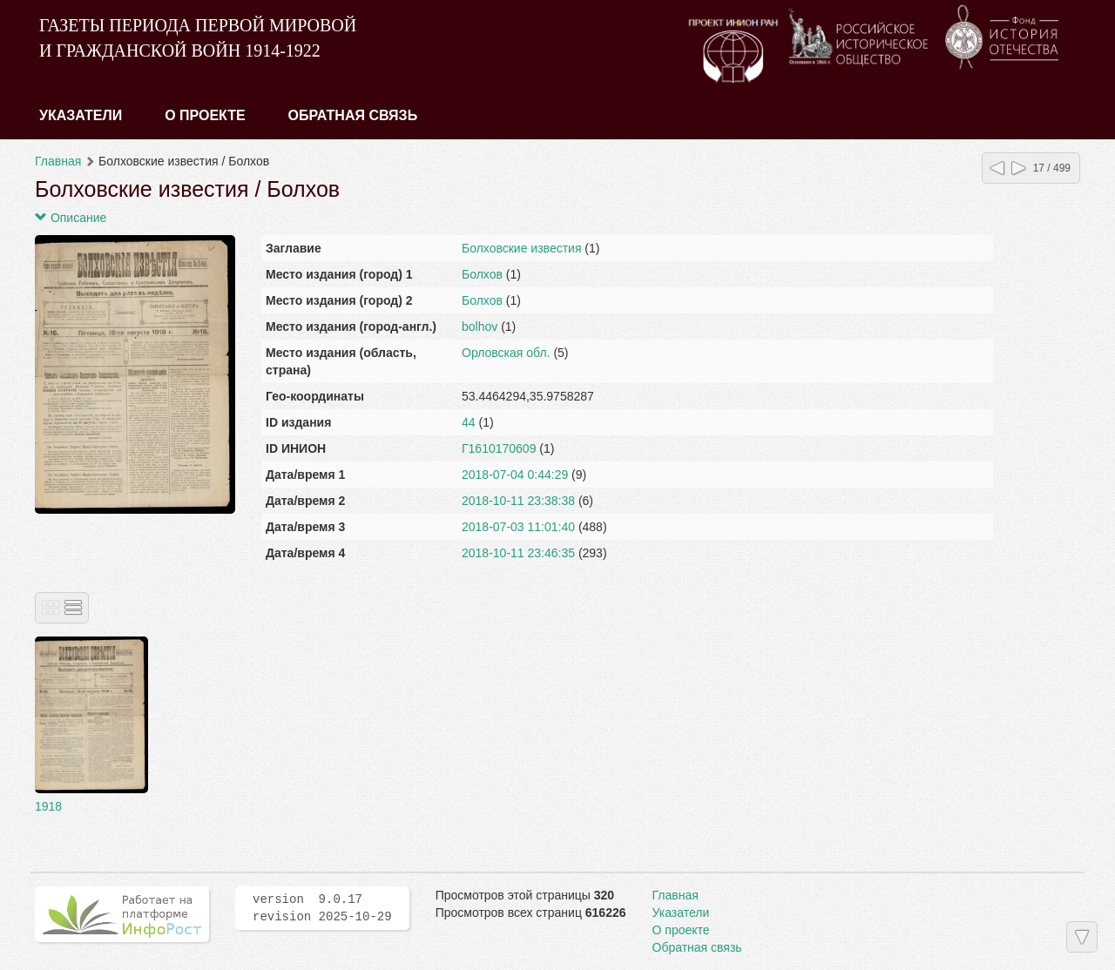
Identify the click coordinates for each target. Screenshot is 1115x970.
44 (469, 422)
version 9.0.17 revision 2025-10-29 (322, 908)
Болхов (482, 274)
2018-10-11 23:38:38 (518, 501)
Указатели (80, 115)
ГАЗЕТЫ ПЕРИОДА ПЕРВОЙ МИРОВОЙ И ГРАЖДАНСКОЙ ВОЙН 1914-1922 (197, 38)
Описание (70, 218)
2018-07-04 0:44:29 (515, 475)
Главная (58, 161)
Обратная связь (353, 115)
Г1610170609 (499, 448)
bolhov (479, 326)
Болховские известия (521, 248)
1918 (48, 806)
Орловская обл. (506, 353)
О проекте (205, 115)
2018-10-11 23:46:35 (518, 553)
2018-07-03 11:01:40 (518, 527)
